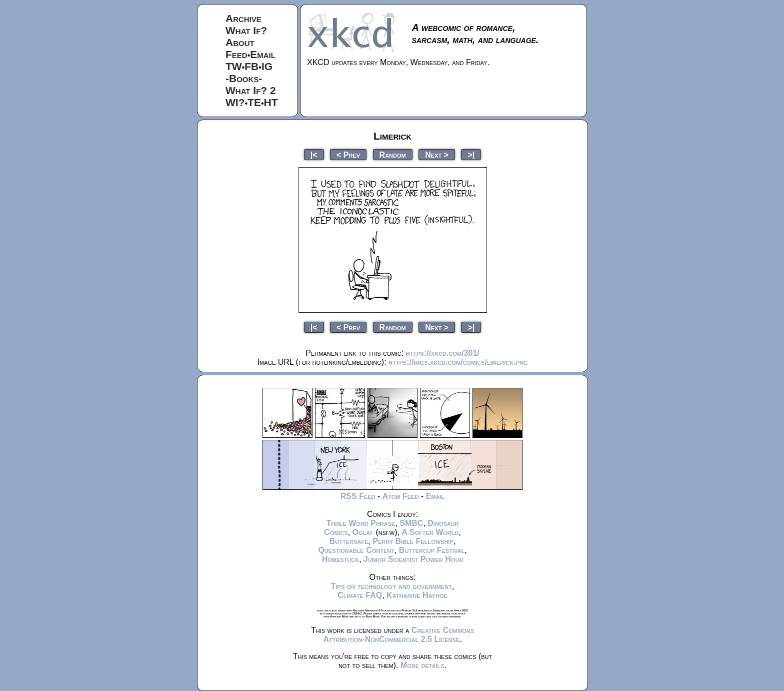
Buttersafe (349, 541)
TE (254, 102)
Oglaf (363, 532)
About (240, 42)
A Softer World (430, 532)
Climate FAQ (360, 595)
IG (267, 66)
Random (393, 154)
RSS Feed (358, 496)
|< (314, 154)
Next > (436, 154)
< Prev (348, 154)
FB (251, 66)
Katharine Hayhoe (417, 595)
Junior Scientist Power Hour (413, 559)
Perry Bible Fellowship (413, 541)
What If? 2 (251, 90)
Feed (237, 54)
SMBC (411, 523)
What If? (246, 30)
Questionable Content (356, 550)
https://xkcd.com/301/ (443, 353)
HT (271, 102)
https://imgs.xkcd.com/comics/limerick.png (458, 362)
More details (422, 665)
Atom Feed (400, 496)
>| (471, 154)
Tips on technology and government (391, 586)
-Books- (244, 78)
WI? (235, 102)
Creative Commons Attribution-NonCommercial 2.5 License (398, 634)
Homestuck (341, 559)
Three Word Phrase (360, 523)
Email (263, 54)
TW (234, 66)
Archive (244, 18)
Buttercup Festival (431, 550)
